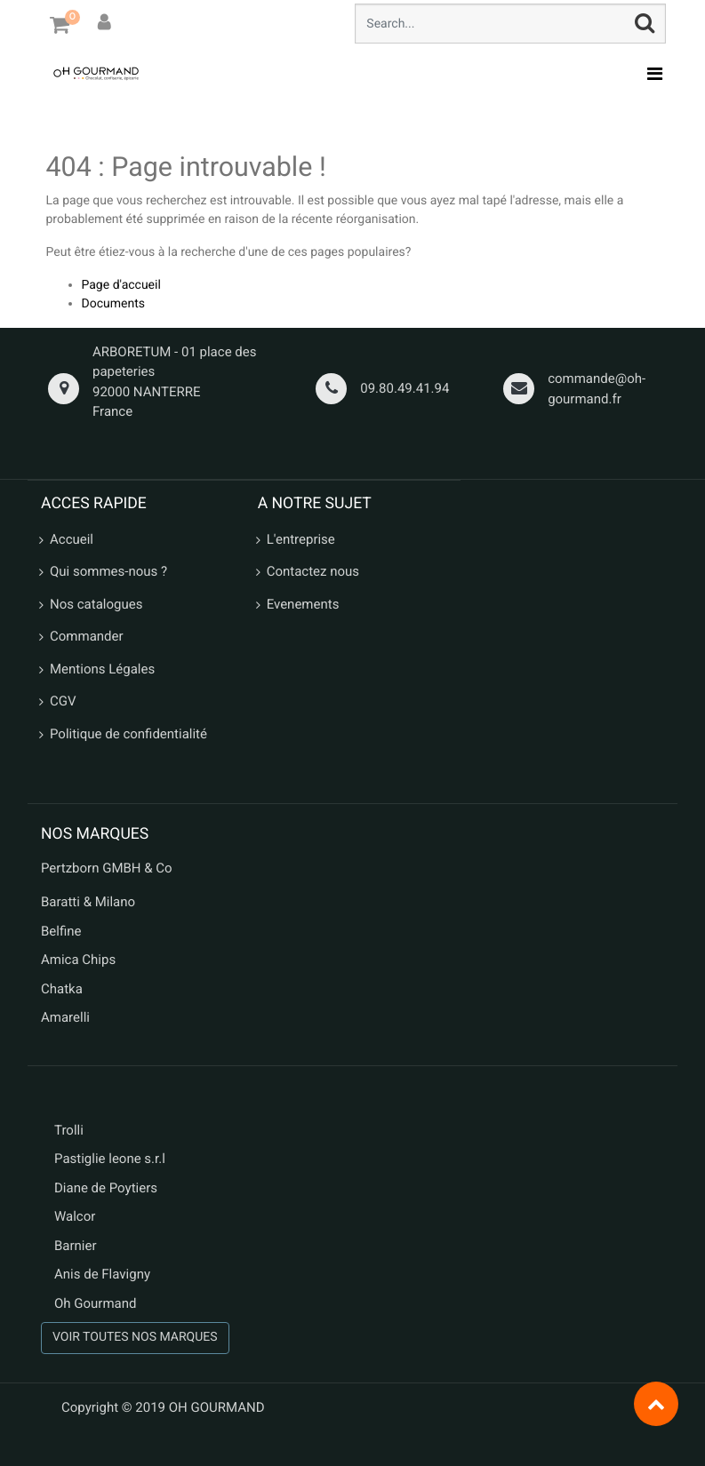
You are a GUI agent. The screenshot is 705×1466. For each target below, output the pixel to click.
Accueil (71, 539)
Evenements (303, 604)
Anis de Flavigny (102, 1274)
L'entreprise (301, 539)
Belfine (61, 931)
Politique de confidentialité (128, 734)
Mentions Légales (102, 669)
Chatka (62, 989)
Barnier (75, 1246)
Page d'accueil (121, 285)
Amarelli (65, 1017)
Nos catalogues (96, 604)
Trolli (69, 1130)
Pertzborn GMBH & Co (106, 868)
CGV (63, 701)
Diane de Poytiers (105, 1188)
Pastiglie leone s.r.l (111, 1159)
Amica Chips (78, 960)
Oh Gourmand (95, 1303)
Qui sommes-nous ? (108, 571)
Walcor (74, 1216)
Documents (113, 304)
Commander (87, 636)
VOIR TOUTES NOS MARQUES (135, 1337)
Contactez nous (313, 571)
